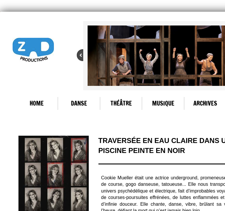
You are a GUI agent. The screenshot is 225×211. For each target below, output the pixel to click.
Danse (79, 103)
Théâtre (121, 103)
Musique (163, 103)
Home (37, 103)
